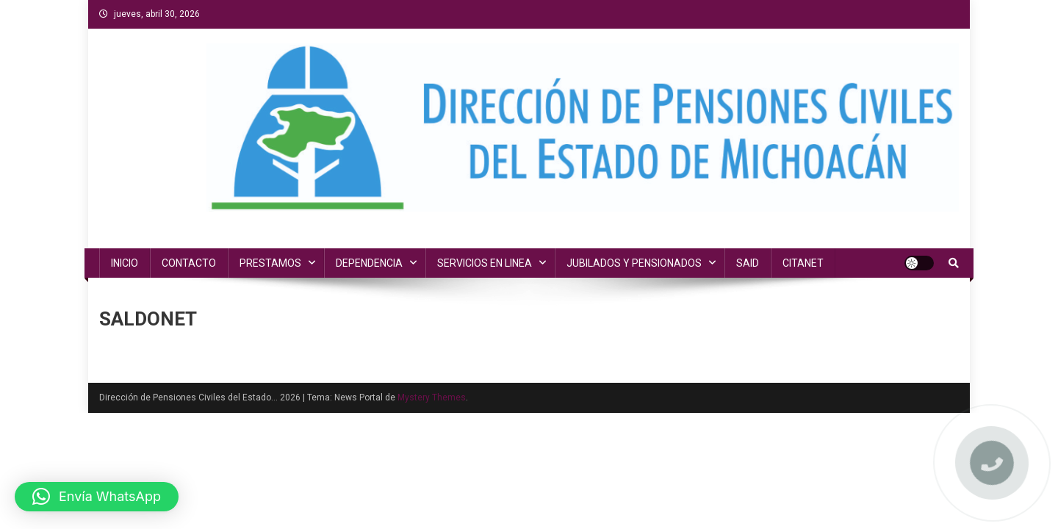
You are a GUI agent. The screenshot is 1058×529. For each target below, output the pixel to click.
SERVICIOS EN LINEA (484, 263)
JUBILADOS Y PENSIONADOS (634, 263)
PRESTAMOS (270, 263)
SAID (747, 263)
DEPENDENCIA (369, 263)
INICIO (124, 263)
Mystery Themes (431, 397)
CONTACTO (189, 263)
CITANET (803, 263)
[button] (97, 496)
